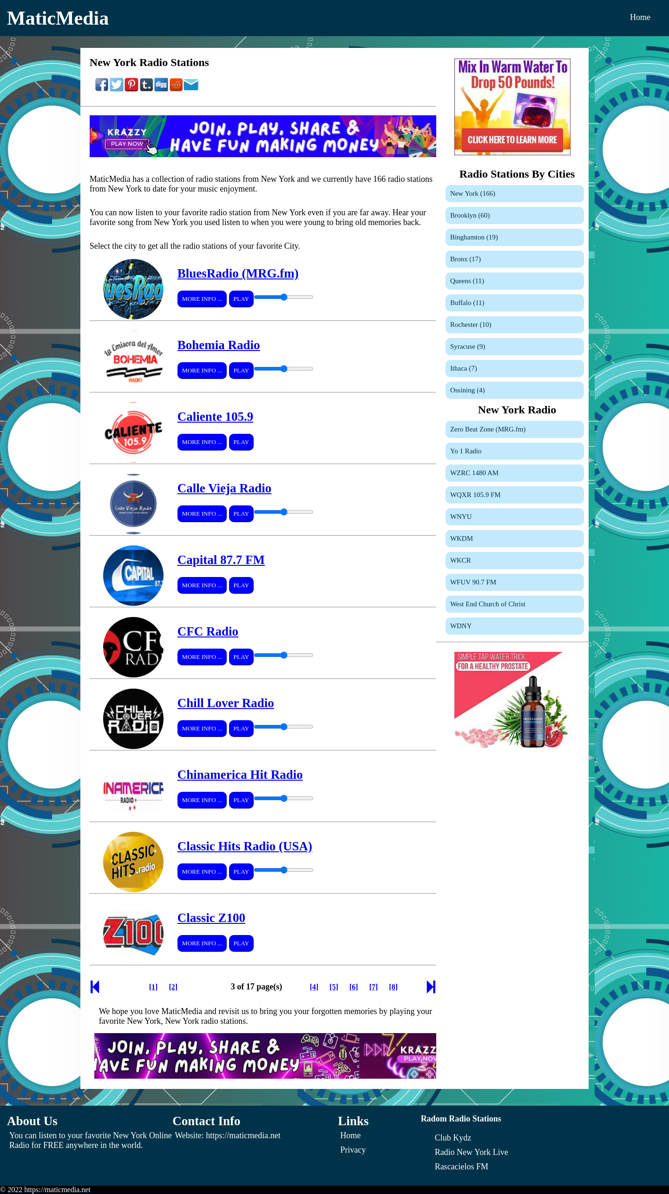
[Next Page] (431, 990)
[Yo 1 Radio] (515, 451)
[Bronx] (515, 259)
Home (640, 17)
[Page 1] (153, 986)
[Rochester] (515, 324)
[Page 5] (334, 986)
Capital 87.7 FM (221, 560)
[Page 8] (393, 986)
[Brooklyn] (515, 215)
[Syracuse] (515, 346)
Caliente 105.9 (215, 417)
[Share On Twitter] (116, 89)
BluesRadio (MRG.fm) (238, 273)
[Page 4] (314, 986)
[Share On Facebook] (101, 89)
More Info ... (202, 298)
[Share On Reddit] (176, 89)
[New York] (515, 193)
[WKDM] (515, 538)
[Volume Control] (284, 297)
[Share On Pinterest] (131, 89)
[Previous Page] (95, 990)
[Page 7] (374, 986)
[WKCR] (515, 560)
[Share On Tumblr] (146, 89)
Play (241, 298)
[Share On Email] (191, 89)
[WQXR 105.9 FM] (515, 495)
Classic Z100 (211, 918)
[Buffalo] (515, 303)
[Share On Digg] (161, 89)
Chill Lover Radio (225, 703)
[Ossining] (515, 390)
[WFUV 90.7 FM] (515, 582)
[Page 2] (173, 986)
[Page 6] (354, 986)
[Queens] (515, 281)
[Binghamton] (515, 237)
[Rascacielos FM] (461, 1166)
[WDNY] (515, 626)
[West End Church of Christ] (515, 604)
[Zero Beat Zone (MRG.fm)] (515, 429)
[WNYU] (515, 516)
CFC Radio (207, 631)
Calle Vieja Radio (224, 488)
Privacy (353, 1149)
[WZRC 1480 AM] (515, 473)
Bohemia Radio (218, 345)
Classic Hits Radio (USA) (244, 846)
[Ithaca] (515, 368)
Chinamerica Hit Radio (240, 775)
